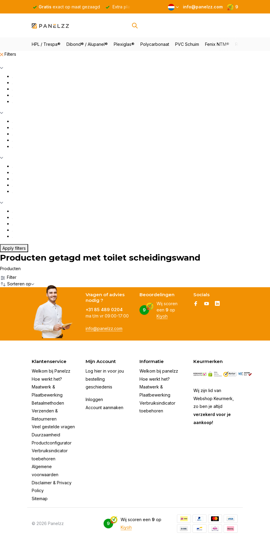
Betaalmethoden (48, 403)
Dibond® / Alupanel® (87, 44)
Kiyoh (162, 316)
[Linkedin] (217, 304)
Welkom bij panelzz (158, 370)
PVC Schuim (187, 44)
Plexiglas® (124, 44)
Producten (10, 268)
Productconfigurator (52, 442)
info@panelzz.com (104, 328)
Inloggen (94, 399)
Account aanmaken (104, 407)
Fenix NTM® (217, 44)
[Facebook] (195, 304)
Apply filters (14, 248)
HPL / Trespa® (46, 44)
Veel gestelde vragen (53, 426)
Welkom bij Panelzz (51, 370)
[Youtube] (206, 304)
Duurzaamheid (46, 434)
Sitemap (40, 498)
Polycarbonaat (154, 44)
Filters (8, 54)
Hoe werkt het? (47, 379)
